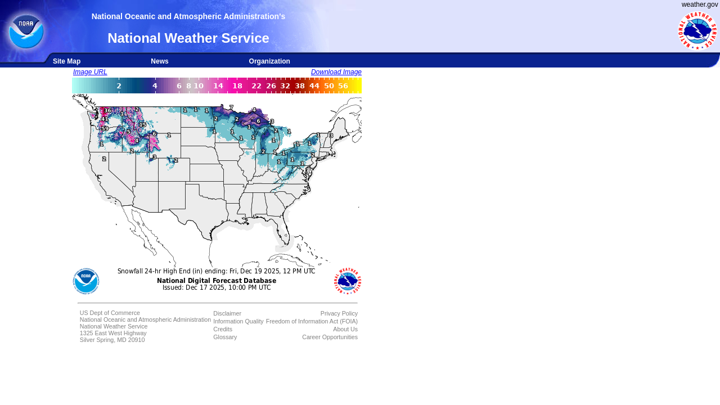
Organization (269, 61)
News (159, 61)
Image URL (90, 72)
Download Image (336, 72)
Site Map (66, 61)
